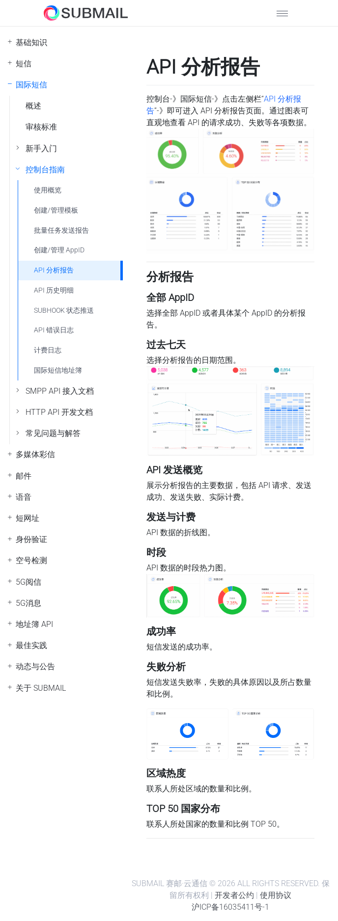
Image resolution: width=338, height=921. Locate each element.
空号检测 (31, 560)
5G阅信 (28, 582)
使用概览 (47, 190)
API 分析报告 (54, 270)
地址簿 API (34, 624)
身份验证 (31, 539)
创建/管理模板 (56, 210)
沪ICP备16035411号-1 (230, 907)
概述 (33, 105)
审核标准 (41, 127)
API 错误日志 (54, 330)
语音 (23, 497)
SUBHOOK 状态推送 (64, 310)
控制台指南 (45, 169)
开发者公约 (234, 895)
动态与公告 (35, 666)
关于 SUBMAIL (41, 688)
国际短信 (31, 84)
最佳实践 (31, 645)
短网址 (27, 518)
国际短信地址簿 (58, 370)
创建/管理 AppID (59, 250)
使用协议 (275, 895)
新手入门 (41, 148)
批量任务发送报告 (61, 230)
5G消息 (28, 603)
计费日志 (47, 350)
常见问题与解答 (53, 433)
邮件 (23, 476)
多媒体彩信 (35, 454)
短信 (23, 63)
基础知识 (31, 42)
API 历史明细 (54, 290)
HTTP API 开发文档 (59, 412)
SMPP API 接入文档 (60, 391)
